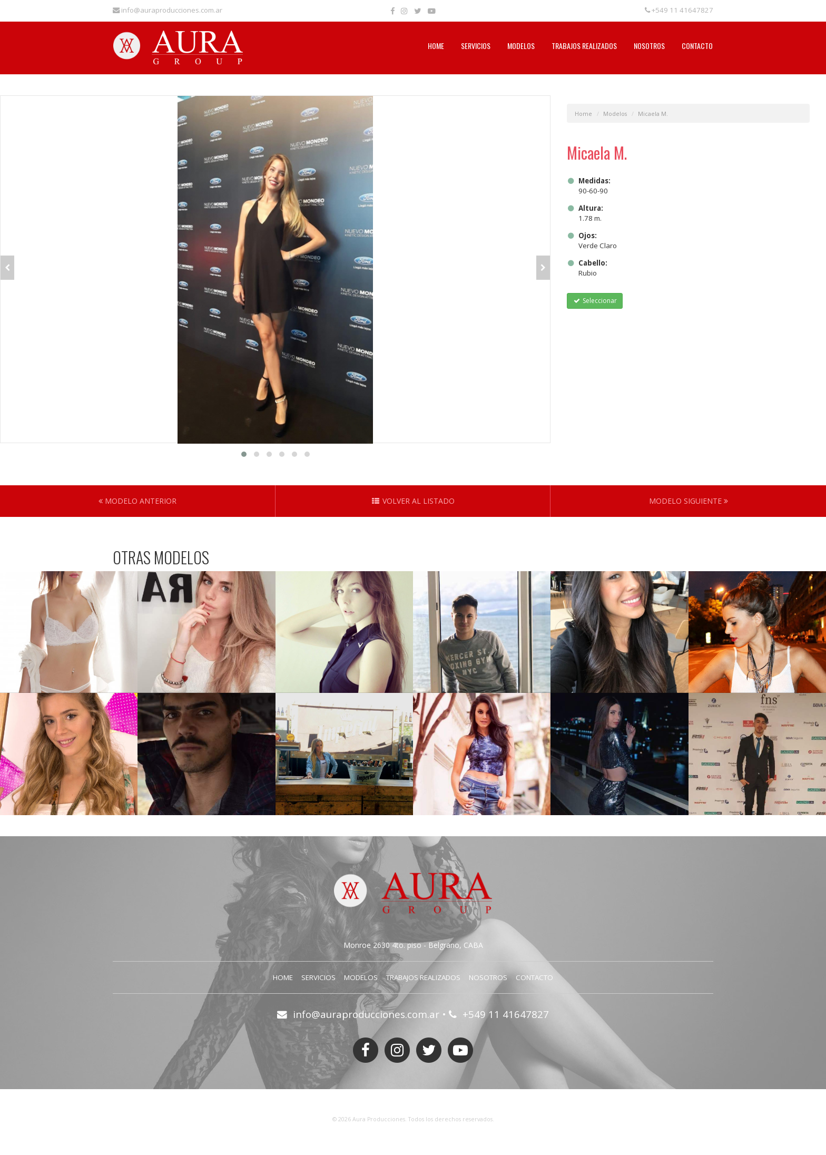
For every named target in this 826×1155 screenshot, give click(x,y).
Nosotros (649, 45)
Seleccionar (594, 300)
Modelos (521, 45)
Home (436, 45)
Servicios (475, 45)
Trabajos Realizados (584, 45)
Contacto (697, 45)
